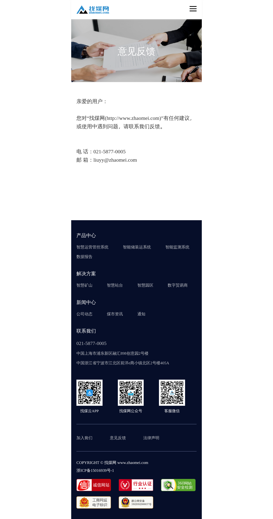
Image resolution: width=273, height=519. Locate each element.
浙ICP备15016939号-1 (95, 470)
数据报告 (84, 256)
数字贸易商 (178, 285)
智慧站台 (115, 285)
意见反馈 (118, 437)
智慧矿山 (84, 285)
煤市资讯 (115, 314)
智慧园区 (145, 285)
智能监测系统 (177, 247)
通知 (141, 314)
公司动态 (84, 314)
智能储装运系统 (137, 247)
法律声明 (151, 437)
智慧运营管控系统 (92, 247)
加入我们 (84, 437)
